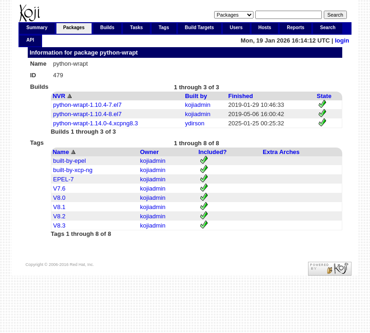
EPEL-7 (63, 179)
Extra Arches (281, 151)
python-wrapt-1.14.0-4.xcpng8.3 (95, 123)
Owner (149, 151)
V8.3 (59, 225)
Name (61, 151)
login (342, 40)
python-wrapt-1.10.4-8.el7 (87, 114)
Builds (107, 27)
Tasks (136, 27)
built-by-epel (69, 160)
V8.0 (59, 197)
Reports (295, 27)
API (30, 40)
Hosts (265, 27)
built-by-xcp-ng (72, 169)
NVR (59, 95)
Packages (74, 27)
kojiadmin (197, 104)
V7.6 (59, 188)
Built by (196, 95)
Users (236, 27)
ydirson (194, 123)
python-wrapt (119, 52)
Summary (37, 27)
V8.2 (59, 216)
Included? (212, 151)
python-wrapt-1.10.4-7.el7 (87, 104)
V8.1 (59, 207)
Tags (164, 27)
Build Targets (199, 27)
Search (327, 27)
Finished (240, 95)
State (324, 95)
